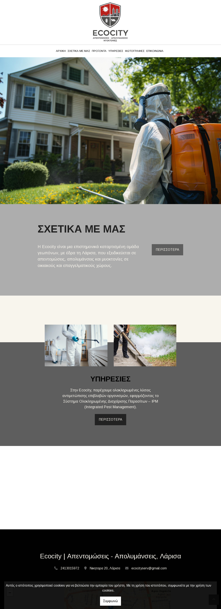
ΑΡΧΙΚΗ (61, 50)
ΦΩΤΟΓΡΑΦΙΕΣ (134, 50)
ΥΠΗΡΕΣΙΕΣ (115, 50)
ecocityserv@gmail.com (149, 568)
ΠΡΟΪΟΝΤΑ (99, 50)
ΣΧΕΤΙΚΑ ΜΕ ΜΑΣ (79, 50)
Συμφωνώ (110, 601)
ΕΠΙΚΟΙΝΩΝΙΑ (154, 50)
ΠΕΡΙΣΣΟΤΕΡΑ (167, 249)
